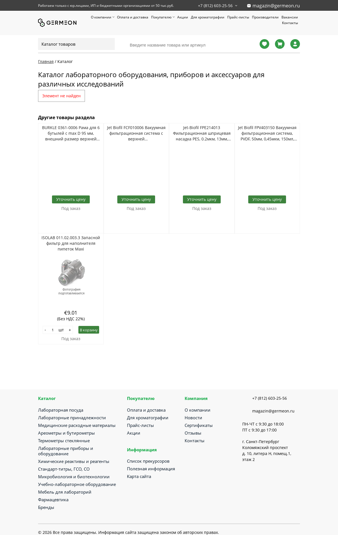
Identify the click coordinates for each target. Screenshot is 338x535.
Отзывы (193, 433)
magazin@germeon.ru (276, 6)
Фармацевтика (53, 499)
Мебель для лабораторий (64, 492)
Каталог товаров (58, 44)
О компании (101, 17)
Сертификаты (199, 425)
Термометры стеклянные (64, 440)
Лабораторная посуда (60, 410)
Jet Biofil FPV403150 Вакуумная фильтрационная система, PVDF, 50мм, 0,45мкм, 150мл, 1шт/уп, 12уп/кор (267, 133)
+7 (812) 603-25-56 (215, 5)
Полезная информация (151, 468)
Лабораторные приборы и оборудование (65, 450)
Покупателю (161, 17)
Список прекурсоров (148, 461)
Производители (265, 17)
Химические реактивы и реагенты (73, 461)
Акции (182, 17)
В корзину (89, 329)
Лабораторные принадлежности (72, 417)
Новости (193, 417)
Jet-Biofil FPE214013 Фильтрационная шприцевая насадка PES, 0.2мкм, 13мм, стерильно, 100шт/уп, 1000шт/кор (201, 133)
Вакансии (289, 17)
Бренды (46, 507)
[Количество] (53, 330)
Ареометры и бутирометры (66, 433)
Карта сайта (139, 476)
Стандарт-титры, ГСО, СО (64, 469)
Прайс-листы (238, 17)
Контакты (290, 22)
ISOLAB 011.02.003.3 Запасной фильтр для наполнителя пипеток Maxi (70, 243)
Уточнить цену (70, 199)
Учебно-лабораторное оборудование (77, 484)
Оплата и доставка (132, 17)
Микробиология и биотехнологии (74, 476)
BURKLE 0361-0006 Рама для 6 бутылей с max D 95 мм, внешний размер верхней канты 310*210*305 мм (71, 133)
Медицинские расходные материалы (77, 425)
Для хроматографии (207, 17)
